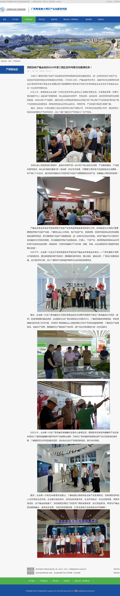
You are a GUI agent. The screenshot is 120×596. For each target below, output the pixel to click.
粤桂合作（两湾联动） (71, 19)
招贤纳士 (101, 19)
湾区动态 (42, 19)
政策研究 (54, 19)
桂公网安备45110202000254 (85, 591)
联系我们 (117, 1)
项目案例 (88, 19)
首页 (4, 19)
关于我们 (109, 1)
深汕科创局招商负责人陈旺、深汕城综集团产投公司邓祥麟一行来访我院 (58, 573)
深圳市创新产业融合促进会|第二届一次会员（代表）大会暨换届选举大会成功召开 (61, 569)
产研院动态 (29, 19)
